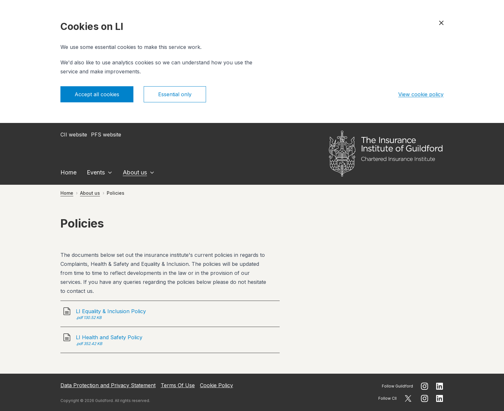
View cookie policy (421, 94)
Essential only (175, 94)
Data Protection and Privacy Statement (108, 385)
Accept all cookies (97, 94)
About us (135, 172)
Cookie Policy (216, 385)
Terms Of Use (178, 385)
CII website (73, 134)
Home (68, 172)
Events (96, 172)
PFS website (106, 134)
